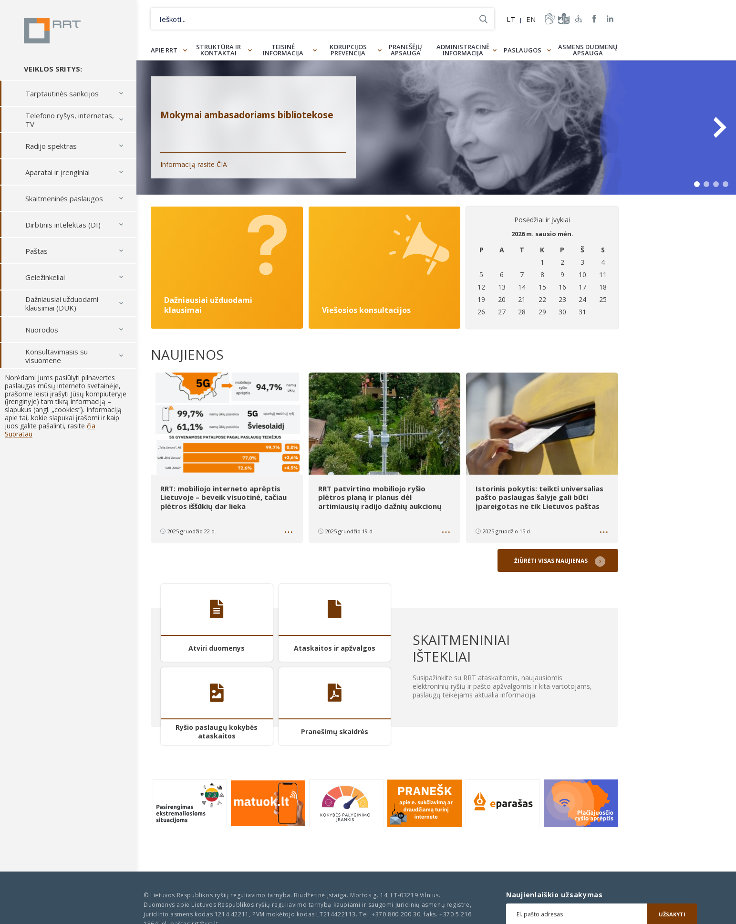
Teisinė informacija (283, 49)
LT (511, 19)
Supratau (18, 437)
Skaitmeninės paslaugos (64, 202)
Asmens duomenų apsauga (588, 49)
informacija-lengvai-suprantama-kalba (563, 18)
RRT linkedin (610, 18)
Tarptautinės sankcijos (62, 97)
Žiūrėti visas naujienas (552, 559)
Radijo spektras (51, 149)
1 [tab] (697, 184)
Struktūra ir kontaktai (218, 49)
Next (719, 127)
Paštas (36, 254)
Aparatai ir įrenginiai (57, 175)
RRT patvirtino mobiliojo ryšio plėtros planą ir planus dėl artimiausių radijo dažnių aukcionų (381, 497)
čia (91, 429)
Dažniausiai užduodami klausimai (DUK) (61, 307)
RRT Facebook (594, 19)
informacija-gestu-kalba (549, 18)
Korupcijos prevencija (348, 49)
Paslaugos (522, 50)
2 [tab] (706, 184)
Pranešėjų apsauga (405, 49)
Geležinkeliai (45, 280)
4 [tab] (725, 184)
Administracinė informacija (462, 49)
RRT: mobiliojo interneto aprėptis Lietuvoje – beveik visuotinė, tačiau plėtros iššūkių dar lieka (223, 497)
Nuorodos (41, 333)
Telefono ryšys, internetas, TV (69, 123)
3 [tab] (716, 184)
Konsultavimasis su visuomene (56, 359)
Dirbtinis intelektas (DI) (63, 228)
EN (531, 19)
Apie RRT (164, 50)
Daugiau (289, 532)
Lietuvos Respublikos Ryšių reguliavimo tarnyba (56, 32)
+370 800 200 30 (396, 914)
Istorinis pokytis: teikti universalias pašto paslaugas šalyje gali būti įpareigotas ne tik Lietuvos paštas (539, 497)
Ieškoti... (483, 19)
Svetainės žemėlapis (578, 18)
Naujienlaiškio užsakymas (554, 895)
